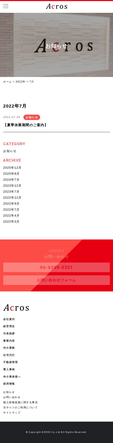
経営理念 (9, 326)
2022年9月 (11, 203)
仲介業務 (9, 347)
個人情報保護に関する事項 (20, 402)
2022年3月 (11, 221)
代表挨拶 (9, 333)
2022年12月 (12, 197)
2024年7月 (11, 179)
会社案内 (9, 319)
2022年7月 (11, 209)
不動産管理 (10, 362)
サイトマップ (11, 412)
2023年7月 (11, 191)
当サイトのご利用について (20, 407)
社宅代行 (9, 355)
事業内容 (9, 340)
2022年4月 (11, 215)
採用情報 (9, 383)
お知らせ (32, 117)
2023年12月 (12, 185)
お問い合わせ (11, 397)
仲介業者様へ (12, 376)
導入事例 (9, 369)
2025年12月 (12, 167)
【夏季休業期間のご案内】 (25, 125)
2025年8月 (11, 173)
